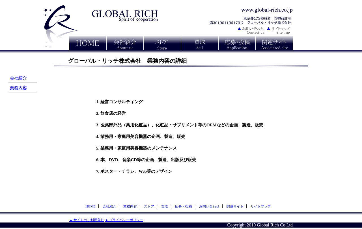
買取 (164, 206)
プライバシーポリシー (126, 220)
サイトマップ (261, 206)
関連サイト (235, 206)
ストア (149, 206)
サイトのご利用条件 (89, 220)
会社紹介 (18, 78)
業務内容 (18, 88)
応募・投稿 (183, 206)
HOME (90, 206)
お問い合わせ (209, 206)
